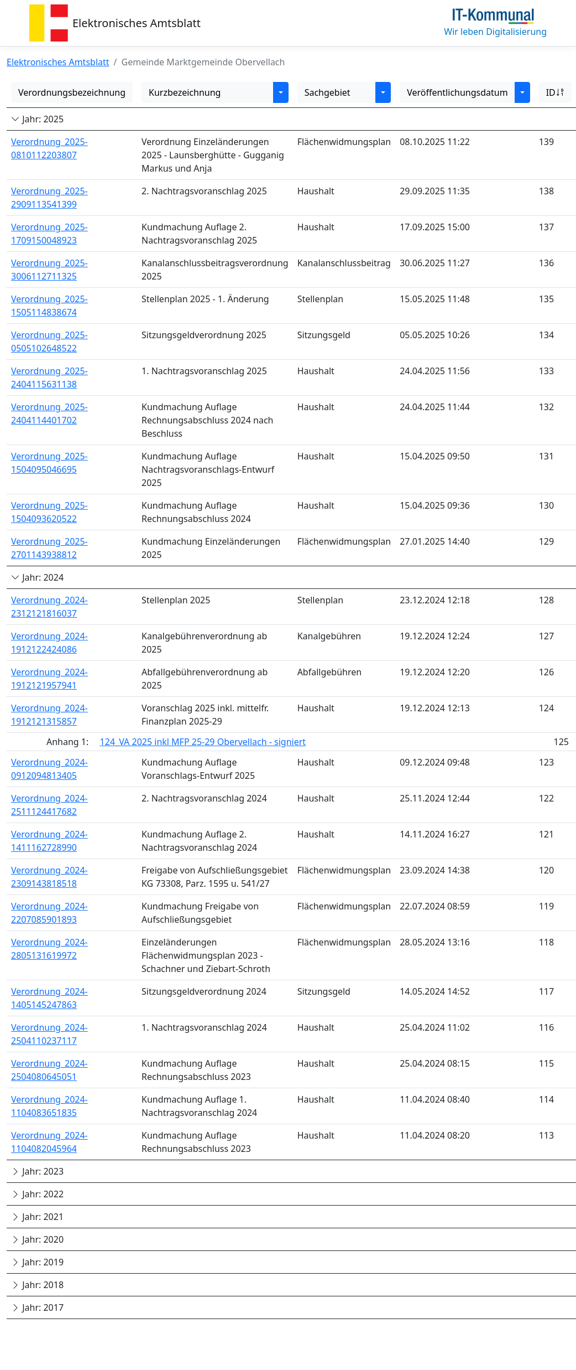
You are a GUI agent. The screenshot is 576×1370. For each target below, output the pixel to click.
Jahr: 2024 (37, 577)
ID (555, 92)
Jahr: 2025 (37, 119)
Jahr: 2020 (37, 1239)
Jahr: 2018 (37, 1285)
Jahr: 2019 (37, 1262)
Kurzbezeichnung (185, 92)
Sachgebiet (327, 92)
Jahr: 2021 (37, 1217)
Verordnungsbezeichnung (71, 92)
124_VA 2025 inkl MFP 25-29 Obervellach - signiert (203, 742)
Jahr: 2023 (37, 1171)
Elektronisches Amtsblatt (136, 22)
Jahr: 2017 (37, 1307)
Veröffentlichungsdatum (457, 92)
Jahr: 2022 (37, 1194)
